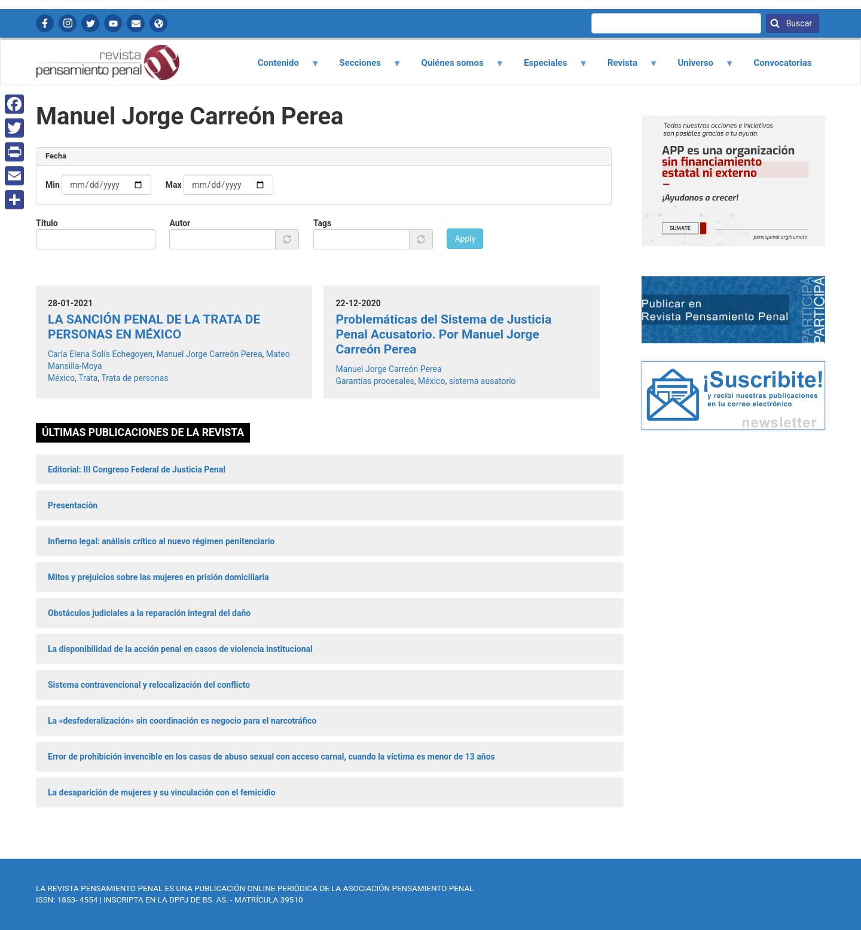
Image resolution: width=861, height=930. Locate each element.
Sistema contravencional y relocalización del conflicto (149, 685)
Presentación (72, 505)
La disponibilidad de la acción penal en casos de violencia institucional (180, 649)
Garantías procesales (374, 381)
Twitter (90, 23)
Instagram (68, 23)
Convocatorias (782, 62)
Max (174, 185)
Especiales (549, 67)
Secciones (363, 67)
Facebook (45, 23)
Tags (322, 223)
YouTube (113, 23)
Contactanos (136, 23)
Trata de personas (134, 378)
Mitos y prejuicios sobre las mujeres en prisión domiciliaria (158, 577)
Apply (464, 238)
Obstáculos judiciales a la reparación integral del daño (149, 613)
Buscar (798, 23)
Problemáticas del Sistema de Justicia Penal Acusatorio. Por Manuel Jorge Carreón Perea (443, 334)
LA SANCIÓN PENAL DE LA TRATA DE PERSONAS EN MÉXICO (154, 326)
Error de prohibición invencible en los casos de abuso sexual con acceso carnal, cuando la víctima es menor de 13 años (271, 756)
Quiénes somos (455, 67)
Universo (699, 67)
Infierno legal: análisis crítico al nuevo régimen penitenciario (161, 541)
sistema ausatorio (482, 381)
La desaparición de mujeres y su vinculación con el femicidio (162, 792)
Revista (625, 67)
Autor (179, 223)
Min (52, 185)
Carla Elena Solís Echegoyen (100, 354)
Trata (87, 378)
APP (158, 23)
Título (47, 223)
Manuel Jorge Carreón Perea (209, 354)
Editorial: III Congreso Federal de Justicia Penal (136, 469)
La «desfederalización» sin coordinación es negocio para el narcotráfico (182, 720)
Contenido (281, 67)
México (61, 378)
